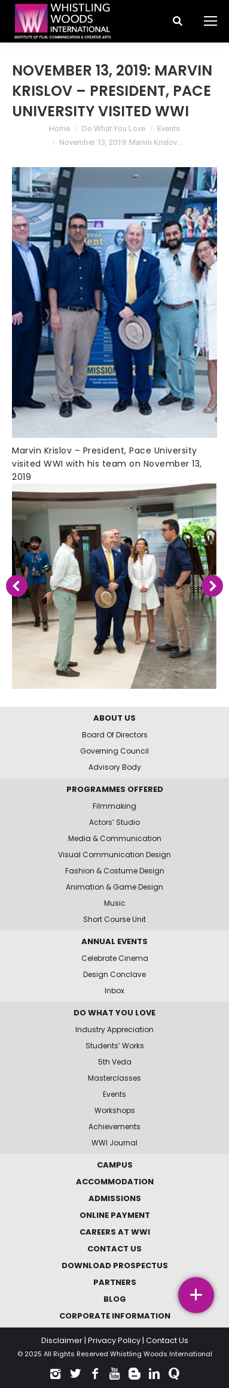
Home (59, 128)
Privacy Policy (114, 1340)
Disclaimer (62, 1340)
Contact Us (167, 1340)
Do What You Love (113, 128)
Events (168, 128)
